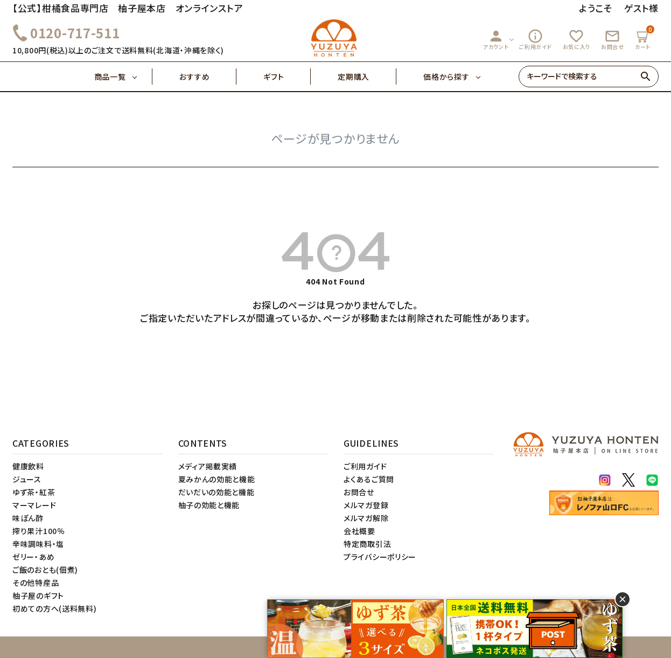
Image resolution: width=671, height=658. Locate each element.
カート (644, 38)
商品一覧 (123, 76)
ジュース (26, 479)
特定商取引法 (367, 543)
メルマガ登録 (366, 505)
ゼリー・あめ (33, 556)
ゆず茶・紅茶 (33, 492)
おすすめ (207, 76)
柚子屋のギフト (38, 595)
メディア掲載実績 (207, 466)
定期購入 (367, 76)
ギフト (287, 76)
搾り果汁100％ (38, 530)
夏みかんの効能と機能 (216, 479)
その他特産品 (35, 582)
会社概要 (359, 530)
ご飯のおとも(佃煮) (45, 569)
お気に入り (577, 39)
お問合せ (612, 39)
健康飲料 (28, 466)
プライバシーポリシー (380, 556)
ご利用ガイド (535, 39)
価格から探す (446, 76)
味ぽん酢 (28, 517)
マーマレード (34, 505)
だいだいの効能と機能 (216, 492)
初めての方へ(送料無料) (54, 608)
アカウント (496, 39)
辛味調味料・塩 (38, 543)
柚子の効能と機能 (209, 505)
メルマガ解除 (366, 517)
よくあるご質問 (369, 479)
